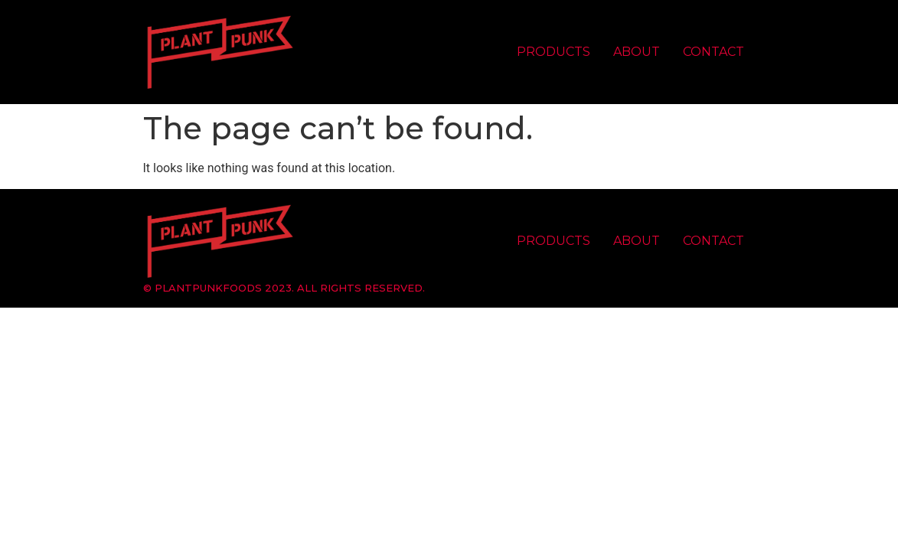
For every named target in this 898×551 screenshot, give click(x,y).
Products (553, 51)
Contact (713, 51)
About (636, 51)
